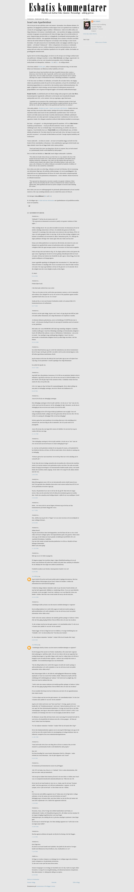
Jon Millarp (35, 576)
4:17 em (35, 510)
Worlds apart (41, 66)
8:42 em (35, 276)
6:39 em (35, 875)
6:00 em (35, 640)
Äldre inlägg (76, 882)
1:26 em (35, 803)
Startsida (54, 882)
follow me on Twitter (101, 42)
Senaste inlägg (31, 882)
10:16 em (35, 342)
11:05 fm (35, 737)
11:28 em (35, 548)
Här (46, 196)
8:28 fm (35, 391)
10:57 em (35, 367)
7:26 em (35, 851)
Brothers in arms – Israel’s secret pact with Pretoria (53, 108)
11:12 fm (35, 434)
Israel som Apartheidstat (39, 22)
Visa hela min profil (90, 34)
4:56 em (35, 523)
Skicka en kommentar (33, 879)
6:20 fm (35, 758)
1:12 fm (35, 837)
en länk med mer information (46, 200)
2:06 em (35, 474)
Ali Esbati (96, 21)
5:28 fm (35, 571)
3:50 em (35, 498)
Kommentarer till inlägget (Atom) (46, 886)
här (52, 62)
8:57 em (35, 306)
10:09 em (35, 826)
